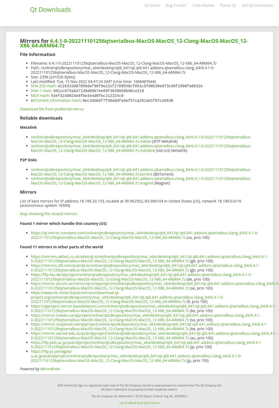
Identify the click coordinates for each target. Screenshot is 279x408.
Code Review (203, 5)
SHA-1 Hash (41, 90)
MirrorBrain (50, 367)
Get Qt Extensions (257, 5)
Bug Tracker (176, 5)
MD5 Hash (40, 94)
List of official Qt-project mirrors (140, 402)
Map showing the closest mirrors (48, 212)
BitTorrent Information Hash (56, 99)
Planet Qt (228, 5)
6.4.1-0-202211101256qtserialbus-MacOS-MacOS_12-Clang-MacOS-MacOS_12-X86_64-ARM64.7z (134, 43)
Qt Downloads (50, 9)
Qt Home (152, 5)
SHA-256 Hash (43, 85)
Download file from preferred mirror (52, 107)
